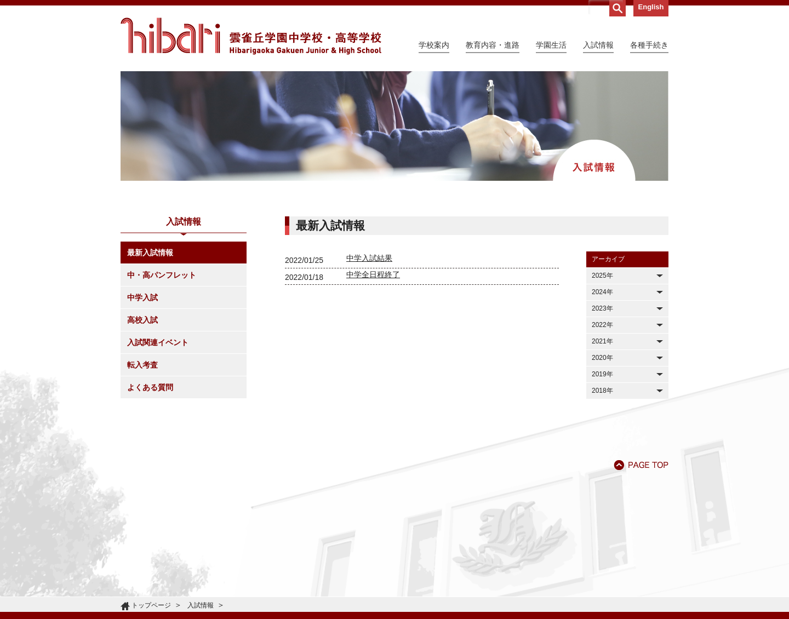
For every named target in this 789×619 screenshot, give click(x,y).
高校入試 (142, 320)
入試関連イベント (157, 342)
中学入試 (142, 297)
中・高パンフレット (161, 275)
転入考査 (142, 364)
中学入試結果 (369, 258)
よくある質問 (150, 387)
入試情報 (200, 605)
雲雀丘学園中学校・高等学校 (251, 36)
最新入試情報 (150, 252)
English (651, 7)
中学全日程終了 (373, 274)
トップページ (151, 605)
